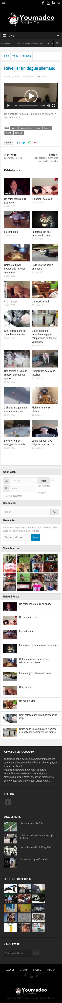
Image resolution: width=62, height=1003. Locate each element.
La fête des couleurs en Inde (34, 43)
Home (5, 55)
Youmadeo (9, 759)
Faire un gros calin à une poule (35, 673)
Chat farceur (10, 301)
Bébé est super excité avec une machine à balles (45, 158)
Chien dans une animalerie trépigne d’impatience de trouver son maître (44, 336)
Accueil (10, 970)
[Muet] (48, 105)
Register (42, 492)
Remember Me (44, 485)
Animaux (26, 55)
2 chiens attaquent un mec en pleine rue (15, 409)
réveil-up (18, 133)
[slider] (28, 105)
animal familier (26, 128)
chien (38, 128)
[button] (31, 96)
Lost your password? (13, 496)
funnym (47, 128)
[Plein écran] (53, 105)
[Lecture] (8, 105)
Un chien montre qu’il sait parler (35, 604)
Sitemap (23, 970)
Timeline (37, 970)
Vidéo (15, 55)
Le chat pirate (11, 232)
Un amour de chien (42, 199)
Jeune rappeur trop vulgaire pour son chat (43, 442)
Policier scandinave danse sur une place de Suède (38, 837)
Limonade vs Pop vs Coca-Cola (34, 859)
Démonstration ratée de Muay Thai (35, 847)
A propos (51, 970)
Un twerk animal (40, 301)
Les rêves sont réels (17, 156)
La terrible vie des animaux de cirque (41, 233)
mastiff (8, 133)
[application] (31, 96)
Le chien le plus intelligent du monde (14, 442)
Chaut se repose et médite (31, 823)
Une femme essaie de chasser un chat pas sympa (15, 374)
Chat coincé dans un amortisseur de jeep (15, 332)
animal (14, 128)
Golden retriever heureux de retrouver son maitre (15, 268)
